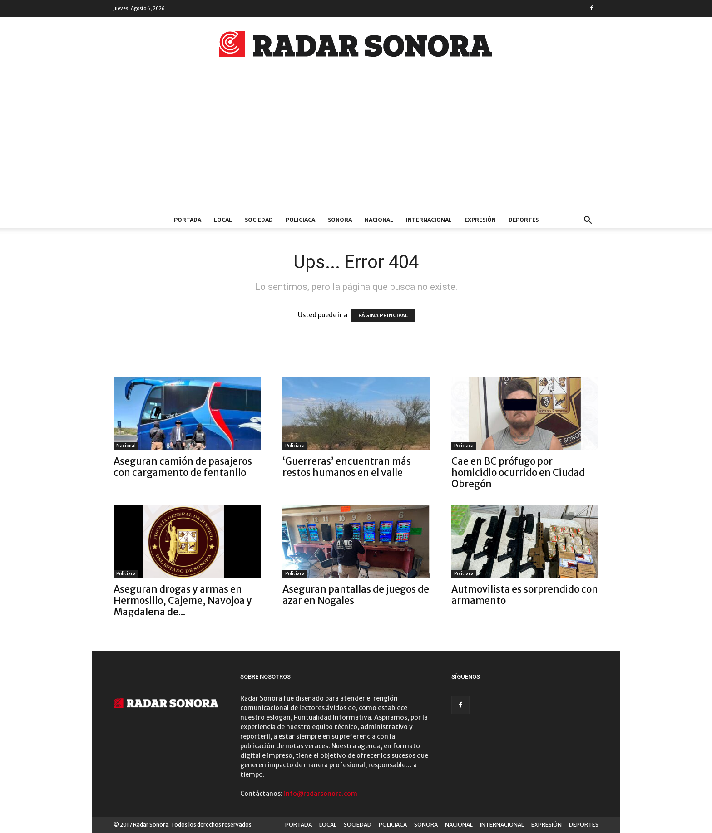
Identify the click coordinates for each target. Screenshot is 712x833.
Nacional (126, 446)
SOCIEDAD (259, 219)
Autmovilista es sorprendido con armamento (524, 595)
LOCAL (223, 219)
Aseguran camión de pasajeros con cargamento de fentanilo (183, 467)
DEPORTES (524, 219)
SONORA (340, 219)
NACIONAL (379, 219)
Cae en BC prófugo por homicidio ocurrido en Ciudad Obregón (518, 472)
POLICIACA (300, 219)
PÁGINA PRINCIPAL (383, 315)
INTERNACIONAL (429, 219)
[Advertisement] (356, 143)
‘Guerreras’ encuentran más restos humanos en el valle (346, 467)
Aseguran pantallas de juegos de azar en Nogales (355, 595)
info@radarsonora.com (320, 793)
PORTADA (187, 219)
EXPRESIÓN (480, 219)
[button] (587, 221)
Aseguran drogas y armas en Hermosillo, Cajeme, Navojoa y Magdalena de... (183, 600)
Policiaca (295, 446)
